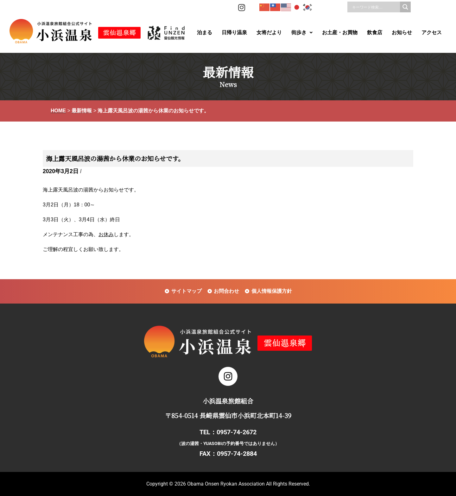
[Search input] (375, 7)
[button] (302, 32)
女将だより (269, 32)
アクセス (431, 32)
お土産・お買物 (340, 32)
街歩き (302, 32)
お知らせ (402, 32)
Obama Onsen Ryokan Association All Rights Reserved (248, 484)
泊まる (204, 32)
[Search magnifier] (405, 7)
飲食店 (374, 32)
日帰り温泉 (234, 32)
